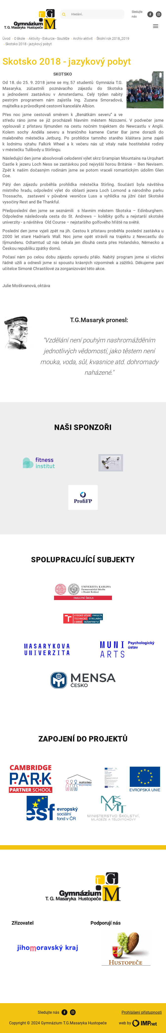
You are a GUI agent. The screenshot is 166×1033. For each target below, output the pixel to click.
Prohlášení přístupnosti (142, 1012)
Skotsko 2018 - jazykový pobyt (28, 44)
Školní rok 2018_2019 (112, 38)
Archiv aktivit (83, 38)
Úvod (6, 38)
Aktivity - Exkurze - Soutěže (49, 38)
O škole (19, 38)
